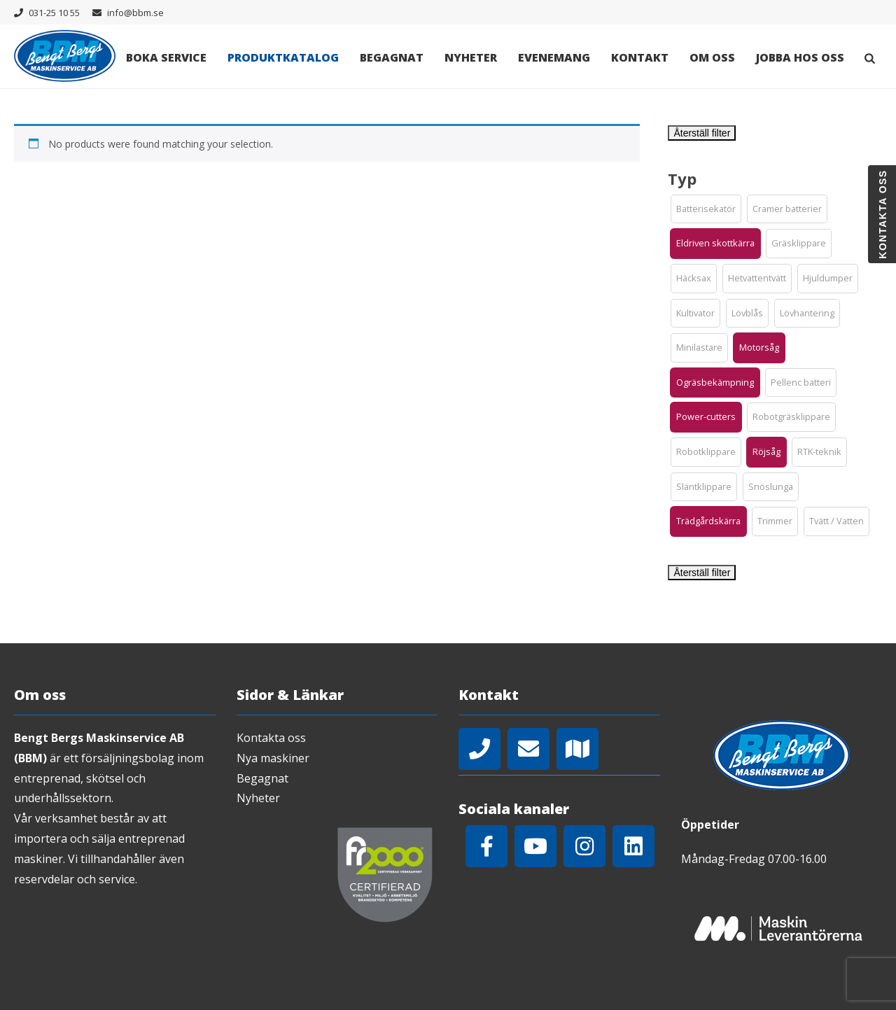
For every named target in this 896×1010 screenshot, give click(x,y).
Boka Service (166, 57)
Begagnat (392, 57)
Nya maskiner (273, 758)
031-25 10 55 (54, 12)
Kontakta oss (271, 737)
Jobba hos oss (800, 57)
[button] (706, 209)
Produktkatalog (283, 57)
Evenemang (554, 57)
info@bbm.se (135, 12)
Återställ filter (701, 133)
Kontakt (639, 57)
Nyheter (470, 57)
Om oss (712, 57)
